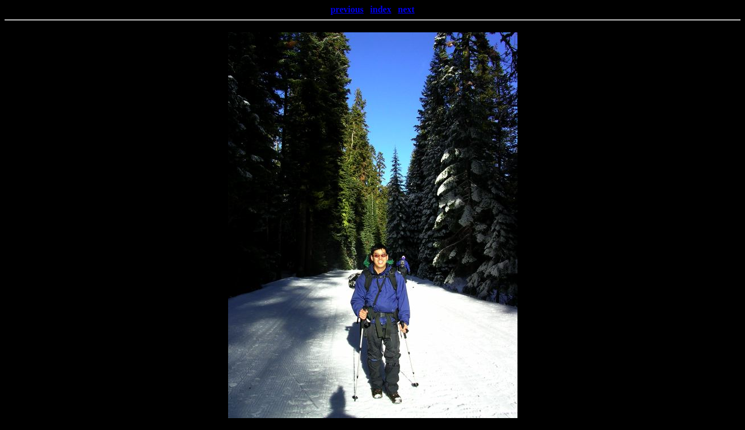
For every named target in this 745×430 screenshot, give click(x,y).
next (406, 9)
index (380, 9)
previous (346, 9)
